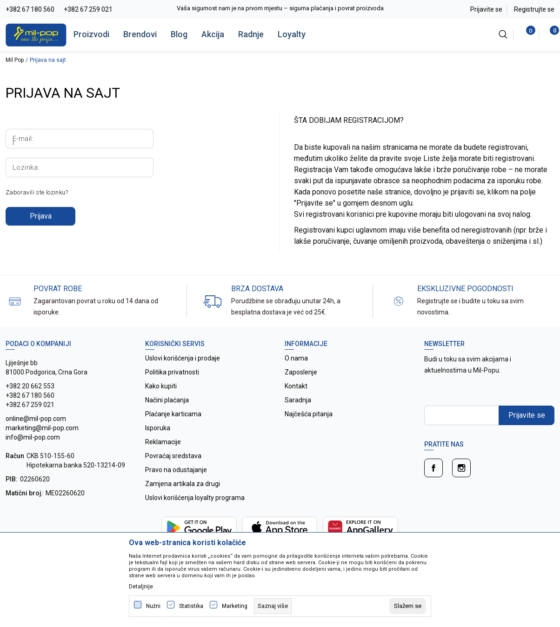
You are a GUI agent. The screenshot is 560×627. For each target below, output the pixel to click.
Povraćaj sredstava (173, 456)
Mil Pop (15, 60)
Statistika (191, 606)
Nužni (153, 606)
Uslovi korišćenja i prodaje (182, 358)
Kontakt (296, 386)
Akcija (212, 34)
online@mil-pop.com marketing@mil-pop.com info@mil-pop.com (42, 428)
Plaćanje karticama (173, 414)
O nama (296, 358)
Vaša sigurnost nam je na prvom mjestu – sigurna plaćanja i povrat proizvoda (280, 8)
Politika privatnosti (172, 372)
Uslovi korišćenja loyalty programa (195, 497)
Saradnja (298, 400)
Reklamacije (163, 442)
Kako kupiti (161, 386)
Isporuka (157, 428)
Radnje (251, 34)
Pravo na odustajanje (176, 470)
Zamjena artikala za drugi (182, 483)
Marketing (234, 606)
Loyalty (292, 34)
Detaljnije (141, 586)
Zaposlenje (301, 372)
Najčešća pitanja (309, 414)
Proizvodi (91, 34)
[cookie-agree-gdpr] (407, 606)
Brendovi (140, 34)
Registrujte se (534, 9)
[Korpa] (549, 34)
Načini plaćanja (167, 400)
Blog (179, 34)
